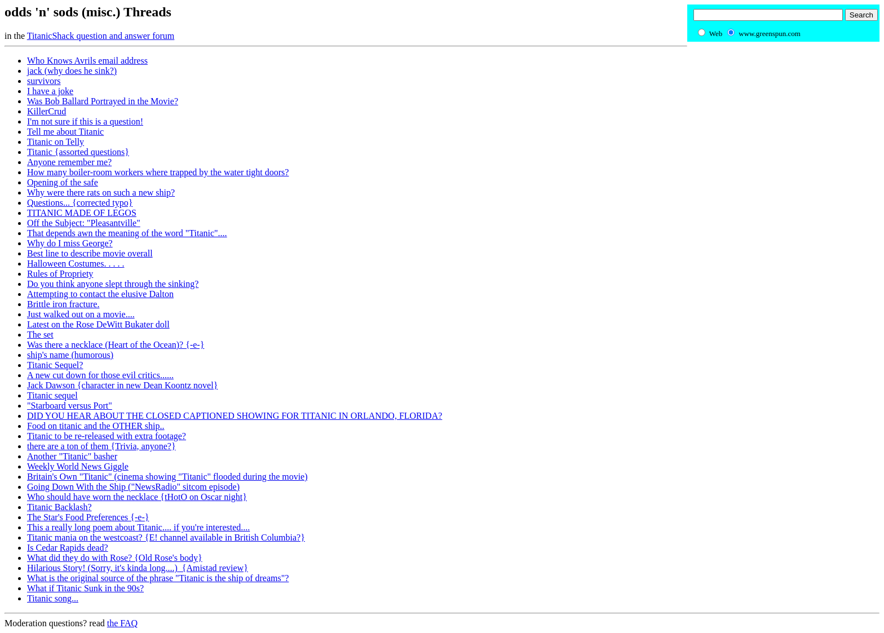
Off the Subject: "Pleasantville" (83, 223)
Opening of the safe (62, 182)
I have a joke (50, 91)
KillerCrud (46, 111)
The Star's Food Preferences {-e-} (88, 517)
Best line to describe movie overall (90, 253)
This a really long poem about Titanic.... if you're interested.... (138, 527)
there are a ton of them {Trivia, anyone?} (101, 446)
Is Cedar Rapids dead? (67, 547)
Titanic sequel (52, 395)
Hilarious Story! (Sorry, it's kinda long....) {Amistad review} (137, 568)
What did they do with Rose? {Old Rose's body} (114, 558)
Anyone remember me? (69, 162)
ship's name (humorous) (70, 355)
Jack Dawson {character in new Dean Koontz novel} (122, 385)
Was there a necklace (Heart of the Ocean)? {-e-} (115, 344)
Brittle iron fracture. (63, 304)
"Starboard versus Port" (69, 405)
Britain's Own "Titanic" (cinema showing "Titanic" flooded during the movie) (167, 476)
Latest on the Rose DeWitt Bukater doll (98, 324)
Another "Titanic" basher (72, 456)
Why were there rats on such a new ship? (101, 192)
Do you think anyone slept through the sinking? (112, 284)
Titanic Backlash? (59, 507)
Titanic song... (52, 598)
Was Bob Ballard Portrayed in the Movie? (102, 101)
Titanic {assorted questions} (78, 152)
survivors (44, 81)
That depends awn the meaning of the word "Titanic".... (127, 233)
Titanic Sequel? (55, 365)
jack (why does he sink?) (72, 71)
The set (40, 334)
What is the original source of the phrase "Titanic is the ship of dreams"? (158, 578)
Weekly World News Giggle (78, 466)
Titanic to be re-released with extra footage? (106, 436)
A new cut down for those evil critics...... (100, 375)
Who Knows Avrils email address (87, 60)
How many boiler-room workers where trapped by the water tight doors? (158, 172)
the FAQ (122, 623)
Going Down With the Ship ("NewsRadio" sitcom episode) (133, 487)
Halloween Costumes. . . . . (75, 263)
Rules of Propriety (60, 273)
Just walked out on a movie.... (81, 314)
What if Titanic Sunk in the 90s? (85, 588)
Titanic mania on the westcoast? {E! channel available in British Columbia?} (166, 537)
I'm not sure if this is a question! (85, 121)
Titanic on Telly (55, 142)
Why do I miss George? (70, 243)
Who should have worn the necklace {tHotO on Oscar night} (137, 497)
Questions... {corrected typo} (79, 202)
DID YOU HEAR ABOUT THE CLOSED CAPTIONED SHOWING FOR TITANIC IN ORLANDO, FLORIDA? (234, 415)
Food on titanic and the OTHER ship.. (96, 426)
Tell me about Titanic (65, 131)
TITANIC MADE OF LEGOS (81, 213)
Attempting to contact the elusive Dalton (100, 294)
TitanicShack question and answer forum (101, 36)
